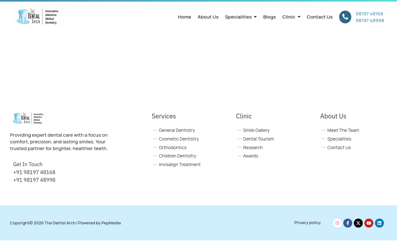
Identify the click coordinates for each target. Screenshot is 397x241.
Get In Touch (28, 165)
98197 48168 (369, 13)
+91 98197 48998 (34, 180)
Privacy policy (307, 223)
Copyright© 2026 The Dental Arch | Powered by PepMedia (65, 223)
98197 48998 (370, 20)
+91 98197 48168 (34, 172)
